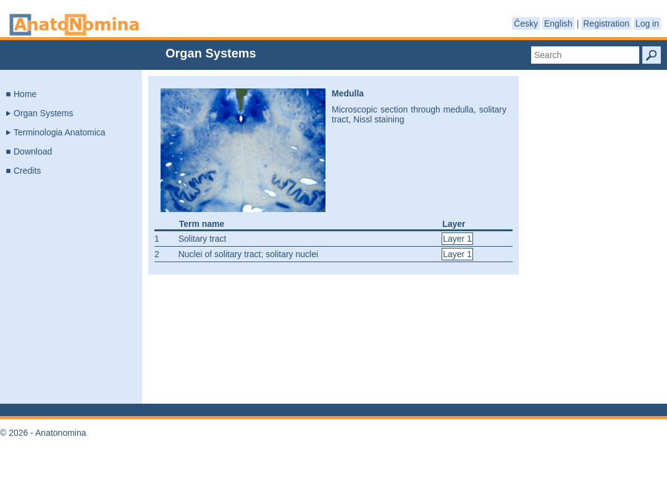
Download (33, 151)
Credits (27, 171)
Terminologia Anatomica (60, 132)
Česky (526, 23)
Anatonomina (74, 24)
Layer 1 (457, 239)
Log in (647, 23)
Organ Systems (43, 113)
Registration (606, 23)
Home (25, 94)
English (558, 23)
